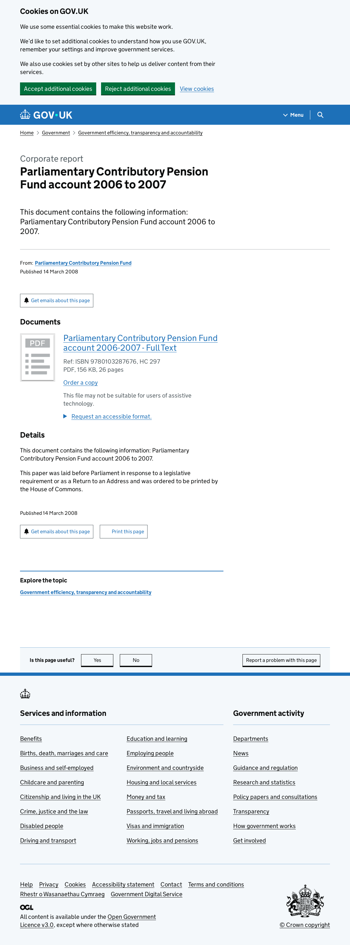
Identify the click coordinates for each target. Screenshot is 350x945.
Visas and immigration (155, 826)
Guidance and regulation (265, 767)
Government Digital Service (146, 894)
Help (26, 884)
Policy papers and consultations (275, 797)
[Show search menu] (320, 115)
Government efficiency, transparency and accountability (140, 133)
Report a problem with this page (281, 660)
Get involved (249, 840)
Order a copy (80, 382)
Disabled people (41, 826)
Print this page (128, 531)
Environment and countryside (165, 767)
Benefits (31, 738)
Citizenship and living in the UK (60, 797)
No (142, 660)
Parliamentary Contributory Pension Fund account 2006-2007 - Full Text (140, 343)
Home (27, 133)
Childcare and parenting (52, 782)
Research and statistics (264, 782)
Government (56, 133)
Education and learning (157, 738)
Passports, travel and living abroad (172, 811)
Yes (104, 660)
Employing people (150, 753)
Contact (171, 884)
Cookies (75, 884)
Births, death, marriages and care (64, 753)
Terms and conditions (216, 884)
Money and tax (146, 797)
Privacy (48, 884)
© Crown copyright (305, 925)
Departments (250, 738)
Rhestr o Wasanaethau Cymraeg (62, 894)
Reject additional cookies (138, 88)
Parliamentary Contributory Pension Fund (83, 263)
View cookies (197, 89)
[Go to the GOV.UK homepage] (46, 115)
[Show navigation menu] (293, 115)
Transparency (251, 811)
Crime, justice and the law (54, 811)
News (241, 753)
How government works (264, 826)
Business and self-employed (57, 767)
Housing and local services (162, 782)
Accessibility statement (123, 884)
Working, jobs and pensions (162, 840)
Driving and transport (48, 840)
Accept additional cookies (58, 88)
